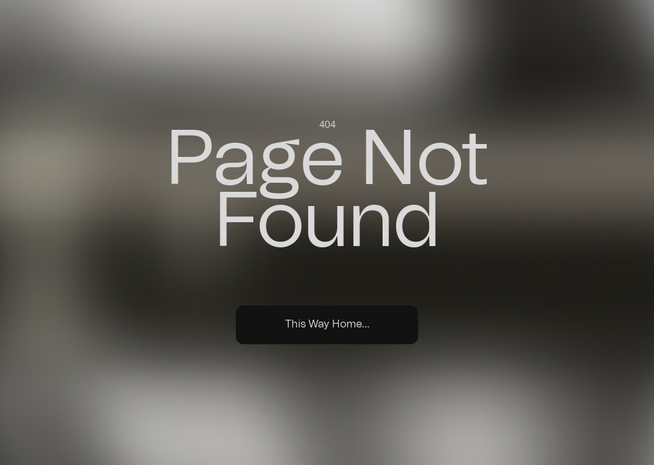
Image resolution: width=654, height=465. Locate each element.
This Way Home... (327, 324)
